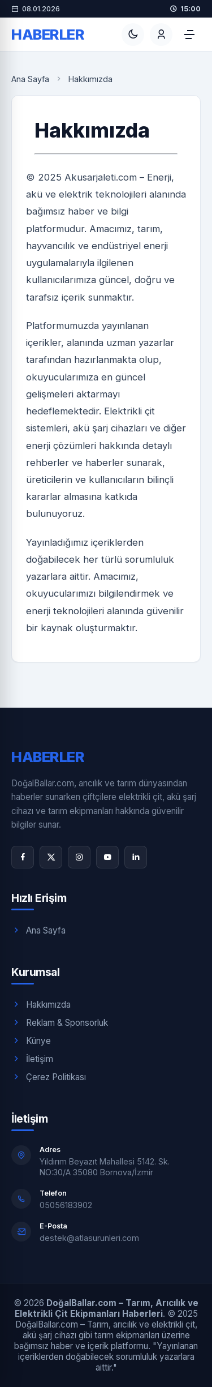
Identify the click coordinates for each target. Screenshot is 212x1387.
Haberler (47, 34)
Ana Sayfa (30, 79)
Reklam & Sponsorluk (59, 1022)
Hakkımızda (41, 1004)
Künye (31, 1040)
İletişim (32, 1058)
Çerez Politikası (48, 1076)
